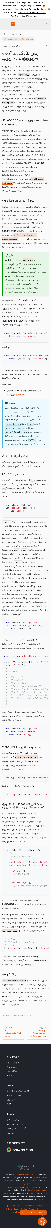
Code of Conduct (20, 1209)
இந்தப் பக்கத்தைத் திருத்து (16, 1014)
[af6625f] (20, 394)
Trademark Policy (14, 1187)
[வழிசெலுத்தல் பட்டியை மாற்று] (4, 24)
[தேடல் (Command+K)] (47, 24)
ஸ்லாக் (11, 1099)
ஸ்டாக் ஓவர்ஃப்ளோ (18, 1091)
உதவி (9, 1075)
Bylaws (9, 1209)
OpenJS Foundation (25, 1174)
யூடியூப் (12, 1132)
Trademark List (31, 1187)
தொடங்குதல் (13, 1062)
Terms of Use (29, 1205)
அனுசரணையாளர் (16, 1124)
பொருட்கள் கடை (16, 1128)
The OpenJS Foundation (12, 1205)
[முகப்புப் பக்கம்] (4, 34)
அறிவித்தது (23, 74)
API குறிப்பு (12, 1066)
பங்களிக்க (12, 1071)
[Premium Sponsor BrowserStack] (20, 1152)
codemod (28, 260)
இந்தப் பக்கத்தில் (12, 45)
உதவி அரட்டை (15, 1095)
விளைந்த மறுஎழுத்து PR (14, 980)
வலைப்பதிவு (13, 1119)
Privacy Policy (41, 1205)
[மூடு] (49, 9)
